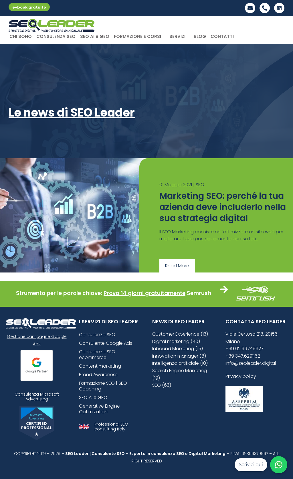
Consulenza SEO (97, 334)
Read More (177, 265)
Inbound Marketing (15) (177, 348)
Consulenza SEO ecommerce (97, 354)
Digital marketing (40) (176, 341)
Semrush (199, 293)
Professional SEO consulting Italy (111, 426)
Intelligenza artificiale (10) (180, 363)
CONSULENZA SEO (56, 36)
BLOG (200, 36)
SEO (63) (161, 385)
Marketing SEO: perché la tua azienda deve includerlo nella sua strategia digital (222, 207)
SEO (200, 184)
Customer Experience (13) (180, 334)
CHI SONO (20, 36)
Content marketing (100, 366)
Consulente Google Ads (105, 343)
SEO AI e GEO (94, 36)
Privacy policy (240, 376)
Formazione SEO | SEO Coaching (103, 386)
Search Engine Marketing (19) (179, 374)
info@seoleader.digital (250, 363)
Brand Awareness (98, 374)
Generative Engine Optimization (99, 409)
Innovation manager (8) (179, 356)
